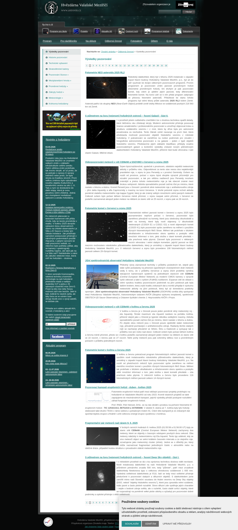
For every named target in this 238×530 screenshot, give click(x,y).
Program (47, 41)
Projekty (84, 31)
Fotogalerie (136, 41)
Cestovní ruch (132, 31)
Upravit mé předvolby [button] (177, 523)
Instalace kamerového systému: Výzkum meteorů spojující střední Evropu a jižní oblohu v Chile (60, 210)
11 (120, 66)
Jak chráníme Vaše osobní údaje (99, 527)
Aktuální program (56, 345)
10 (116, 66)
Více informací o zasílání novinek (60, 328)
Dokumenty (188, 31)
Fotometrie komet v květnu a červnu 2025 (108, 350)
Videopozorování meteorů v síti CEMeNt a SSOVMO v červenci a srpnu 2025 (126, 162)
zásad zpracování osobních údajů (57, 318)
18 (149, 66)
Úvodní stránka (108, 51)
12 (124, 66)
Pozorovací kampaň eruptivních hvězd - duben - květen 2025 (118, 387)
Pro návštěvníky (68, 41)
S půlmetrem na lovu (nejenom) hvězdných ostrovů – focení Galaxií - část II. (126, 115)
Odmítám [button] (150, 523)
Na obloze (91, 41)
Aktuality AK (106, 31)
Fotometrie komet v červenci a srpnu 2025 (108, 208)
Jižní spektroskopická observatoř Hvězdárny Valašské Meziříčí (119, 260)
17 (145, 66)
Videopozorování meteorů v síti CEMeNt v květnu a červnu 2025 (120, 306)
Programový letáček (160, 31)
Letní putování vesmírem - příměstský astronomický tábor (58, 384)
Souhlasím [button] (132, 523)
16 (141, 66)
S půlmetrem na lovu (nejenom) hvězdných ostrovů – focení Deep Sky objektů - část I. (132, 457)
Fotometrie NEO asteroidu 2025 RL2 (105, 72)
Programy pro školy (58, 31)
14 (133, 66)
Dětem (154, 41)
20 (158, 66)
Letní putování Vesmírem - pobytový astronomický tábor (61, 373)
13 (129, 66)
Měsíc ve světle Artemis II (56, 355)
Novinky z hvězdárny (58, 139)
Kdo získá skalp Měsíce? (56, 364)
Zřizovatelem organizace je (156, 4)
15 (137, 66)
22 (166, 66)
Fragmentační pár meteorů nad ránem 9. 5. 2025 (111, 423)
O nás (169, 41)
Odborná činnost (113, 41)
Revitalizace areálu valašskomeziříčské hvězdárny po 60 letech (60, 152)
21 (162, 66)
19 (154, 66)
